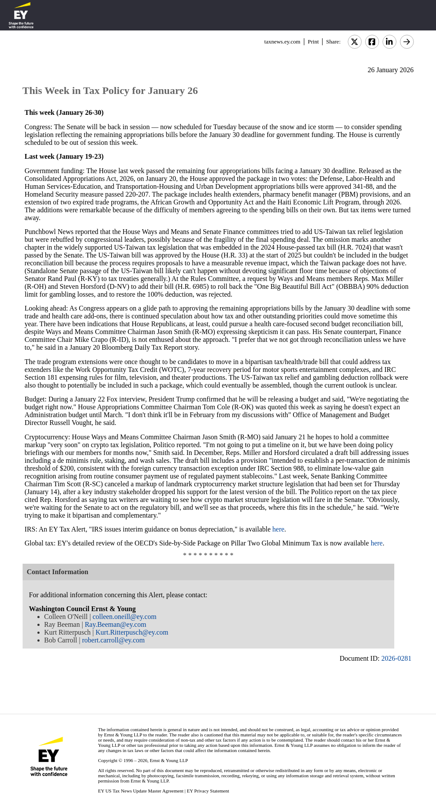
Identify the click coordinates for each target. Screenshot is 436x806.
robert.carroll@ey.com (113, 640)
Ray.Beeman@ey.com (115, 624)
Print (313, 41)
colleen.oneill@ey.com (124, 616)
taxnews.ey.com (282, 41)
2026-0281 (396, 658)
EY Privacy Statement (208, 790)
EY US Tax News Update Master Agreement (140, 790)
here (279, 529)
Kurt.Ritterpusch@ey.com (132, 632)
